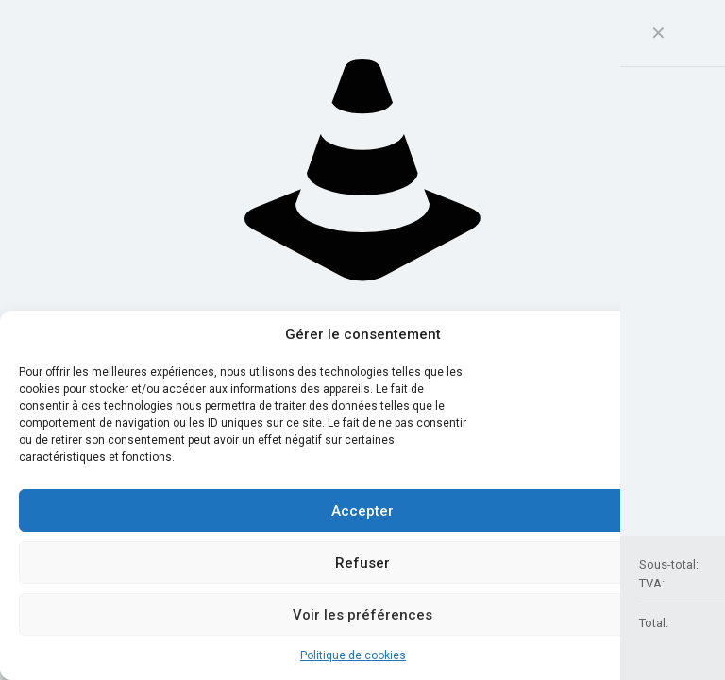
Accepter (362, 510)
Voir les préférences (362, 614)
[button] (696, 335)
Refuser (362, 562)
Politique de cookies (353, 655)
